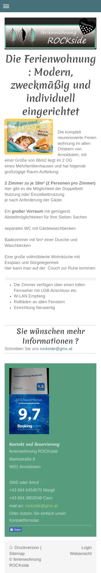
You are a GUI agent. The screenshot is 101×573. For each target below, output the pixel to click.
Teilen (15, 529)
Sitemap (17, 553)
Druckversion (24, 547)
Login (86, 547)
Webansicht (81, 553)
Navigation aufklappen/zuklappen (50, 6)
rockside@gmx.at (56, 348)
